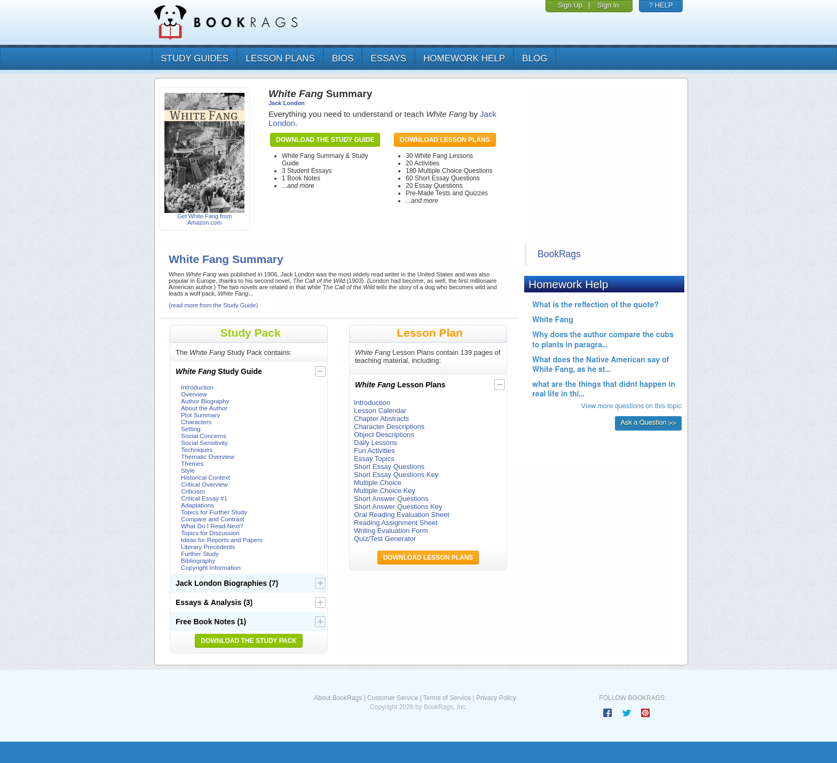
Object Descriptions (384, 435)
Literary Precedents (208, 546)
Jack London (287, 103)
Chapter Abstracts (381, 419)
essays (388, 58)
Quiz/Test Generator (385, 539)
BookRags (559, 254)
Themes (192, 463)
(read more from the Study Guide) (213, 305)
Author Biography (205, 401)
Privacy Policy (496, 698)
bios (343, 58)
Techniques (196, 449)
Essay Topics (374, 459)
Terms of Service (447, 698)
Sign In (608, 5)
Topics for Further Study (214, 511)
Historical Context (205, 477)
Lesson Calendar (380, 411)
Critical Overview (204, 484)
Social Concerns (203, 435)
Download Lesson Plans (445, 140)
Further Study (200, 553)
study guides (194, 58)
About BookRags (338, 698)
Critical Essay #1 (204, 498)
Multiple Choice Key (384, 491)
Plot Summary (200, 414)
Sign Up (570, 5)
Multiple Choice (377, 483)
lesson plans (280, 58)
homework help (464, 58)
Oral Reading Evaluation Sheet (401, 515)
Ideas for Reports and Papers (222, 539)
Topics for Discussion (210, 532)
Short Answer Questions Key (398, 507)
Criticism (193, 491)
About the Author (204, 407)
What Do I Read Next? (212, 525)
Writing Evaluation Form (391, 531)
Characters (196, 421)
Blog (534, 58)
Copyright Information (211, 567)
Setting (190, 428)
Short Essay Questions (389, 467)
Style (188, 470)
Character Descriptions (389, 427)
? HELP (661, 5)
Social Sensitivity (204, 442)
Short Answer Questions (391, 499)
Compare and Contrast (212, 518)
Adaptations (197, 505)
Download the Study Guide (325, 140)
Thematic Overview (207, 456)
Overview (194, 394)
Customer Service (392, 698)
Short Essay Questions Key (396, 475)
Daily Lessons (375, 443)
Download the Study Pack (249, 641)
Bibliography (198, 560)
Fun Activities (374, 451)
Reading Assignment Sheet (396, 523)
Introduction (197, 387)
